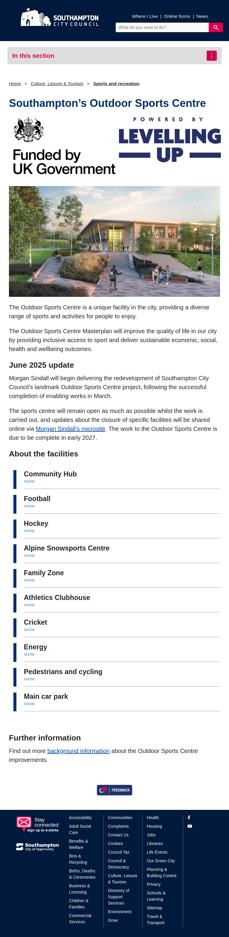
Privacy (154, 884)
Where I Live (145, 16)
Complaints (118, 826)
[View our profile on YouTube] (200, 826)
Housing (154, 826)
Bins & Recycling (78, 859)
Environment (119, 911)
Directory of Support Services (118, 896)
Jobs (151, 834)
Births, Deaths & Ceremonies (82, 874)
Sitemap (154, 907)
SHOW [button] (29, 481)
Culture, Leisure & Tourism (57, 83)
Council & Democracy (118, 863)
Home (15, 83)
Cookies (115, 843)
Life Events (157, 852)
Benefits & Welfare (78, 844)
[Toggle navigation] (212, 56)
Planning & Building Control (162, 872)
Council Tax (118, 852)
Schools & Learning (156, 896)
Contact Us (118, 834)
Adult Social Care (80, 829)
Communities (120, 817)
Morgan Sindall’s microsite (70, 428)
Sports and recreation (116, 83)
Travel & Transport (156, 919)
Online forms (177, 16)
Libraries (155, 843)
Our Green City (161, 860)
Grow (113, 920)
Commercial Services (80, 918)
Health (153, 817)
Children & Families (79, 903)
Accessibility (80, 817)
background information (78, 751)
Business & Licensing (79, 888)
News (202, 16)
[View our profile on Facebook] (200, 818)
